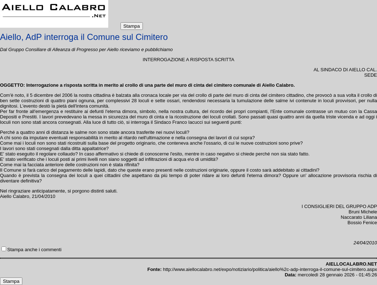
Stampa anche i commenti (34, 249)
